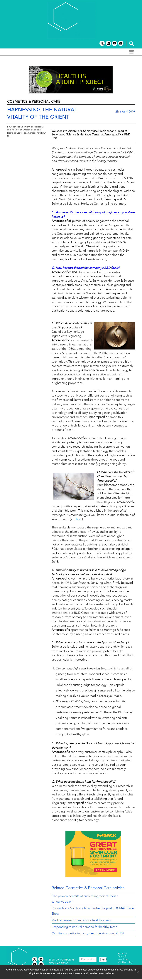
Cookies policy (125, 962)
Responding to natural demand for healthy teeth (84, 927)
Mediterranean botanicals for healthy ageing (82, 920)
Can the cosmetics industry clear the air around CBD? (88, 933)
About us (122, 953)
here (79, 519)
